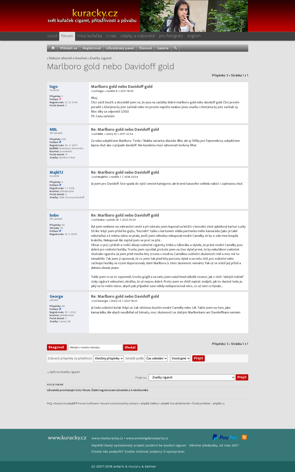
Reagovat (57, 347)
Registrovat (91, 48)
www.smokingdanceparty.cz (147, 438)
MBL (100, 133)
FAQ (49, 403)
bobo (101, 219)
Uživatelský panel (120, 48)
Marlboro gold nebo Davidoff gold (110, 66)
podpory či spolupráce (167, 451)
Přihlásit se (68, 48)
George (102, 300)
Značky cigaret (100, 58)
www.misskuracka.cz (107, 438)
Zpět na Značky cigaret (64, 372)
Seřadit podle (135, 358)
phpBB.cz (219, 403)
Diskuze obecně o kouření (68, 58)
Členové (145, 48)
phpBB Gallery (150, 403)
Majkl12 (102, 176)
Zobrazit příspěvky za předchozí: (70, 358)
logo (100, 91)
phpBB (71, 403)
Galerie (163, 48)
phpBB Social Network (175, 403)
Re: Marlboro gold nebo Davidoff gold (125, 129)
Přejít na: (141, 377)
